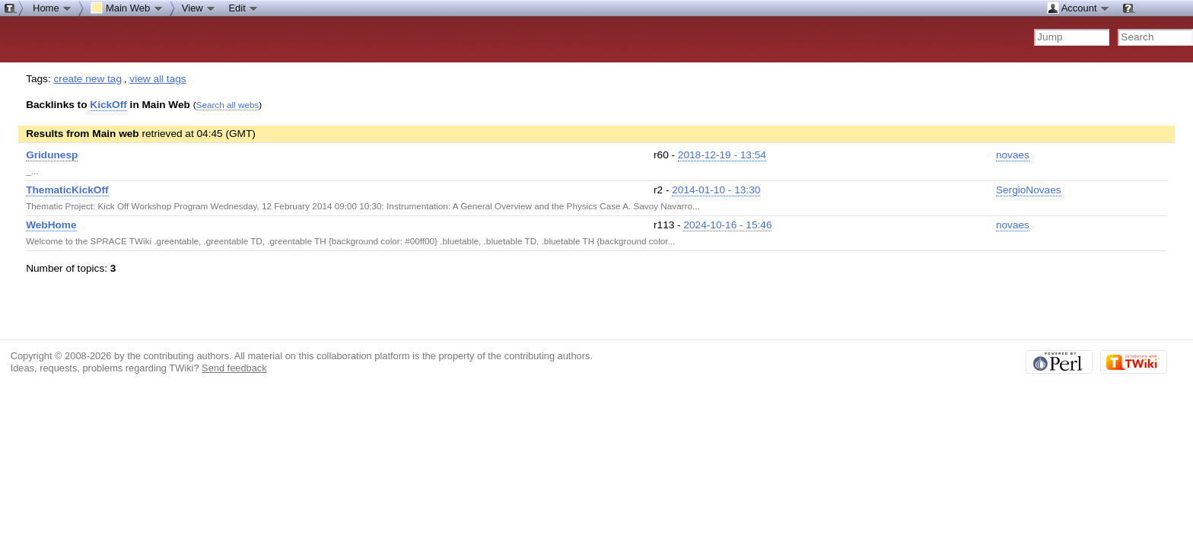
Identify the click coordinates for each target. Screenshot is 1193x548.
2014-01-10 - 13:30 (716, 190)
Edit (243, 8)
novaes (1012, 155)
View (199, 8)
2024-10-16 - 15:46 (727, 225)
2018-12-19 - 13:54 (722, 155)
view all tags (157, 78)
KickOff (108, 104)
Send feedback (234, 368)
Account (1078, 8)
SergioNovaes (1028, 190)
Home (52, 8)
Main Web (127, 8)
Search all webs (227, 105)
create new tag (88, 78)
